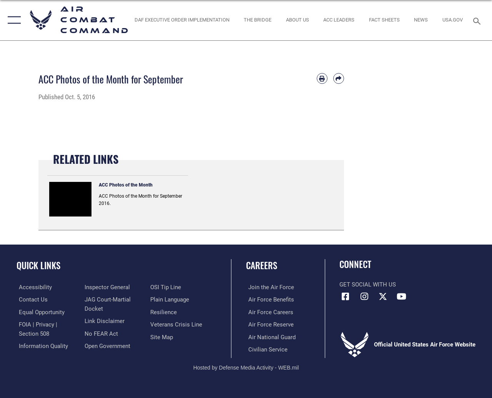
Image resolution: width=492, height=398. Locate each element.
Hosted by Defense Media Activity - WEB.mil (246, 366)
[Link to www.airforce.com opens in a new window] (269, 287)
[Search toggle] (478, 20)
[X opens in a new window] (383, 296)
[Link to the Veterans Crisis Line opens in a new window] (177, 324)
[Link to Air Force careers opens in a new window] (268, 311)
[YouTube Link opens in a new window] (401, 296)
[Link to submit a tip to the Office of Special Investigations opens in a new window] (166, 287)
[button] (12, 20)
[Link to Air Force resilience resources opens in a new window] (164, 311)
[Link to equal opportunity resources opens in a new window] (39, 311)
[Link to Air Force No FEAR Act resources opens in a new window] (100, 332)
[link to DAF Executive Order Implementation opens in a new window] (181, 20)
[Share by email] (338, 78)
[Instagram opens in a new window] (364, 296)
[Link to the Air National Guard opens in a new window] (269, 336)
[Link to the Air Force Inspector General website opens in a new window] (106, 287)
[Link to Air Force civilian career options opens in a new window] (265, 348)
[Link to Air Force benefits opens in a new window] (269, 299)
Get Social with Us (367, 284)
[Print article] (322, 78)
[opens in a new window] (452, 20)
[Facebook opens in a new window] (345, 296)
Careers (261, 265)
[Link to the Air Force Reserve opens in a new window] (268, 324)
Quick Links (38, 265)
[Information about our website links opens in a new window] (104, 320)
